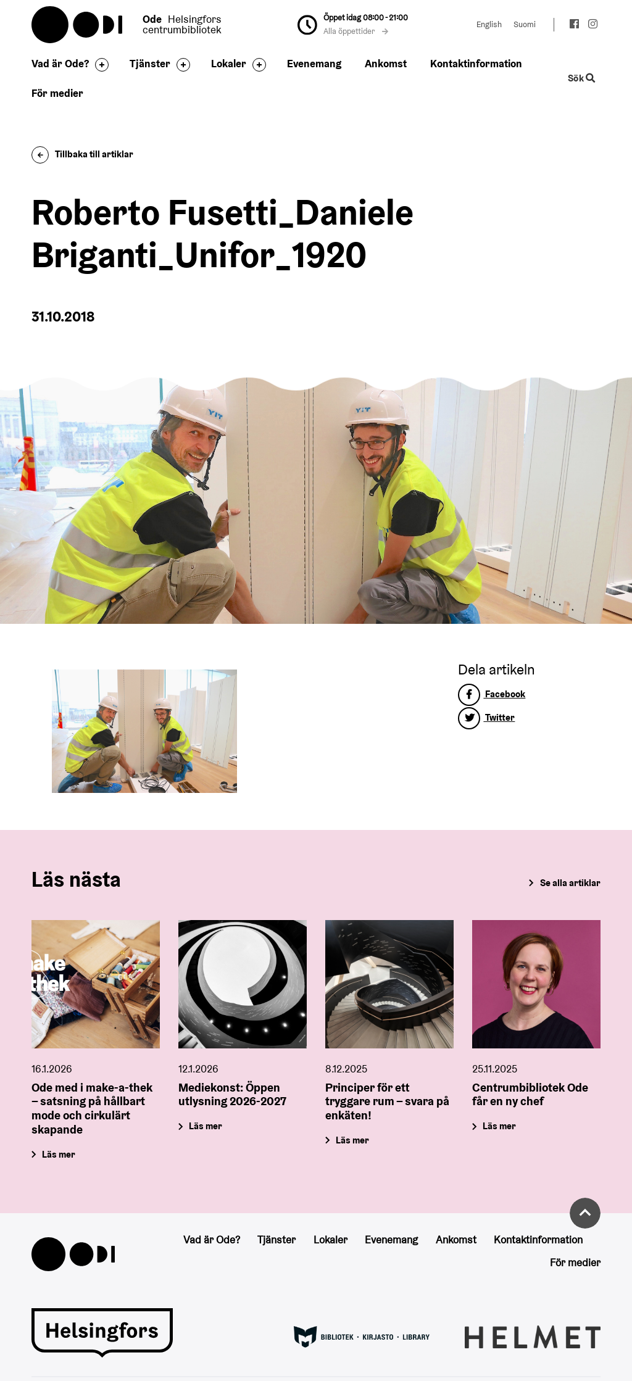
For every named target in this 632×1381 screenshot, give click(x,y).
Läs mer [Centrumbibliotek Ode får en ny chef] (499, 1126)
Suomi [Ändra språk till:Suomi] (525, 24)
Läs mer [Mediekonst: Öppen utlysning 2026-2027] (206, 1126)
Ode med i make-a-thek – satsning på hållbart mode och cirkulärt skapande (91, 1108)
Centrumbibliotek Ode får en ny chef (530, 1094)
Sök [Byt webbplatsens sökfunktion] (581, 78)
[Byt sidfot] (98, 64)
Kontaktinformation (476, 63)
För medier (57, 93)
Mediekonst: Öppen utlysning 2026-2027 (232, 1094)
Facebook (491, 694)
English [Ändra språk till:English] (489, 24)
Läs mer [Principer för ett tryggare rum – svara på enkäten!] (352, 1140)
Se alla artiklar (570, 883)
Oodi (77, 24)
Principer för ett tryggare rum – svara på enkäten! (387, 1101)
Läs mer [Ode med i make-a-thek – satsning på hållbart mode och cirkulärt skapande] (59, 1154)
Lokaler (228, 63)
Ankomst (386, 63)
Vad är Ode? (60, 63)
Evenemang (314, 63)
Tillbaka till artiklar (82, 154)
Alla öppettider (356, 31)
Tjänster (150, 63)
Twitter (486, 717)
